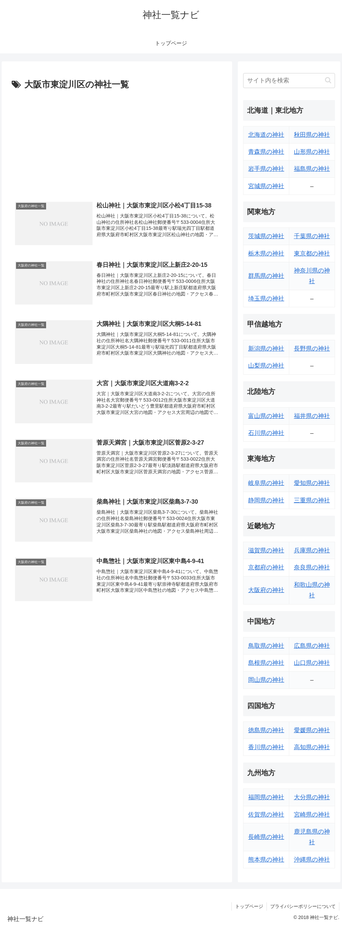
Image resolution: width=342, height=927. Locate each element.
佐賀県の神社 (266, 814)
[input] (289, 80)
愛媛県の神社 (312, 730)
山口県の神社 (312, 662)
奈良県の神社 (312, 567)
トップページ (249, 906)
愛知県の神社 (312, 483)
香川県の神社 (266, 747)
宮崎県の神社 (312, 814)
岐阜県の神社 (266, 483)
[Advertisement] (117, 142)
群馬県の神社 (266, 276)
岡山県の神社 (266, 679)
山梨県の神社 (266, 365)
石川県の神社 (266, 433)
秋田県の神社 (312, 134)
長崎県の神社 (266, 837)
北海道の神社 (266, 134)
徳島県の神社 (266, 730)
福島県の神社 (312, 168)
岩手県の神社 (266, 168)
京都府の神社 (266, 567)
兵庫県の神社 (312, 550)
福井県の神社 (312, 416)
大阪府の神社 (266, 590)
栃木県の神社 (266, 253)
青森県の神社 (266, 151)
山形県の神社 (312, 151)
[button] (328, 80)
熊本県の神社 (266, 859)
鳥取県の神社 (266, 645)
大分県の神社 (312, 797)
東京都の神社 (312, 253)
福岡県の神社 (266, 797)
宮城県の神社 (266, 186)
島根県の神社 (266, 662)
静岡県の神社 (266, 500)
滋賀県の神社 (266, 550)
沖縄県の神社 (312, 859)
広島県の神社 (312, 645)
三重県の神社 (312, 500)
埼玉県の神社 (266, 298)
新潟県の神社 (266, 348)
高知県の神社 (312, 747)
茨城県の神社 (266, 236)
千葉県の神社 (312, 236)
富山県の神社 (266, 416)
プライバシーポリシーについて (303, 906)
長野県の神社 (312, 348)
